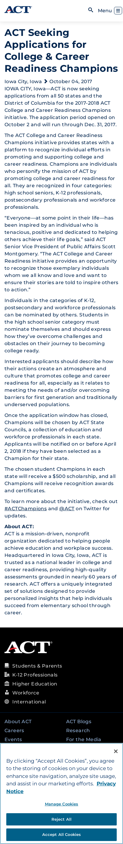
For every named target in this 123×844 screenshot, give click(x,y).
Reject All (61, 819)
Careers (14, 730)
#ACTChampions (25, 508)
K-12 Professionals (34, 675)
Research (78, 730)
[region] (61, 793)
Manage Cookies (61, 804)
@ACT (67, 508)
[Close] (115, 751)
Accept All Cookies (61, 834)
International (29, 702)
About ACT (18, 721)
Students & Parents (37, 666)
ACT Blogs (79, 721)
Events (13, 739)
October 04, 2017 (70, 81)
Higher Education (34, 684)
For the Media (83, 739)
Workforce (25, 693)
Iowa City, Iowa (23, 81)
